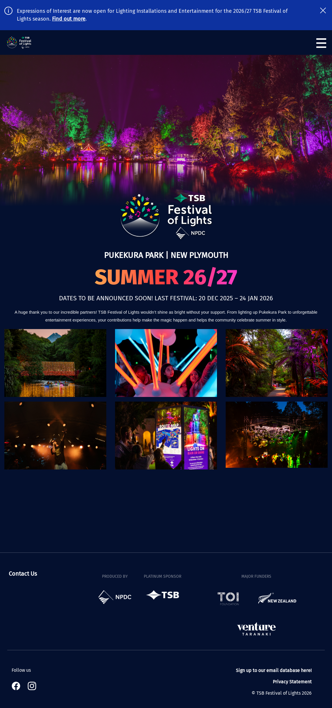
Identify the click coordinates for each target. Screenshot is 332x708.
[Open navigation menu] (321, 43)
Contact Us (23, 573)
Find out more (68, 19)
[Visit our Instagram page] (32, 686)
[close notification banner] (323, 10)
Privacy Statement (292, 681)
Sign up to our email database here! (274, 670)
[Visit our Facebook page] (17, 686)
